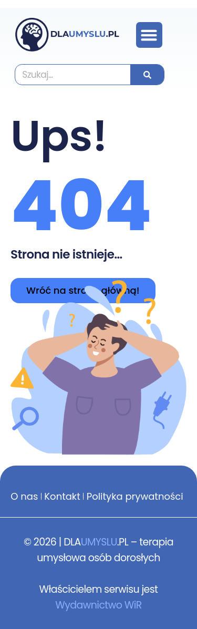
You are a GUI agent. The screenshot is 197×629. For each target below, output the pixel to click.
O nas (24, 496)
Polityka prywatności (135, 496)
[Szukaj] (147, 75)
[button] (149, 35)
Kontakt (62, 496)
